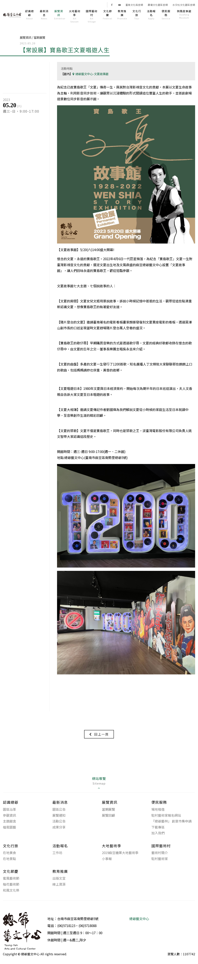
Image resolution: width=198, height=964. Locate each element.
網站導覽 (99, 783)
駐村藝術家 (159, 858)
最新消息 (44, 14)
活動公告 (59, 821)
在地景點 (9, 858)
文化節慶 (107, 14)
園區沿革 (9, 809)
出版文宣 (59, 878)
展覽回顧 (108, 815)
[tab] (99, 783)
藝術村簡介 (159, 852)
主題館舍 (9, 821)
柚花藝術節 (11, 884)
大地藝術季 (74, 16)
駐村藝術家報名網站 (166, 815)
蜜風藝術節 (11, 878)
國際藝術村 (91, 16)
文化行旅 (137, 14)
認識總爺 (29, 14)
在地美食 (9, 852)
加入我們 (158, 833)
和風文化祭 (11, 890)
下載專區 (158, 827)
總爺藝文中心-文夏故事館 (90, 74)
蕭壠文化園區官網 (158, 5)
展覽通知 (59, 815)
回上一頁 (99, 734)
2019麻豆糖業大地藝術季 (120, 852)
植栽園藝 (9, 827)
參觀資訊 (9, 815)
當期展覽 (108, 809)
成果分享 (59, 827)
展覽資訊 (59, 14)
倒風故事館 (184, 14)
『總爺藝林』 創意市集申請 (171, 821)
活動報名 (151, 14)
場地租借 (158, 809)
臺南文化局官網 (134, 5)
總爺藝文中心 (139, 918)
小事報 (107, 858)
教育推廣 (122, 14)
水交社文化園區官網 (183, 5)
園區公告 (59, 809)
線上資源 (59, 884)
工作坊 (57, 852)
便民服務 (166, 14)
